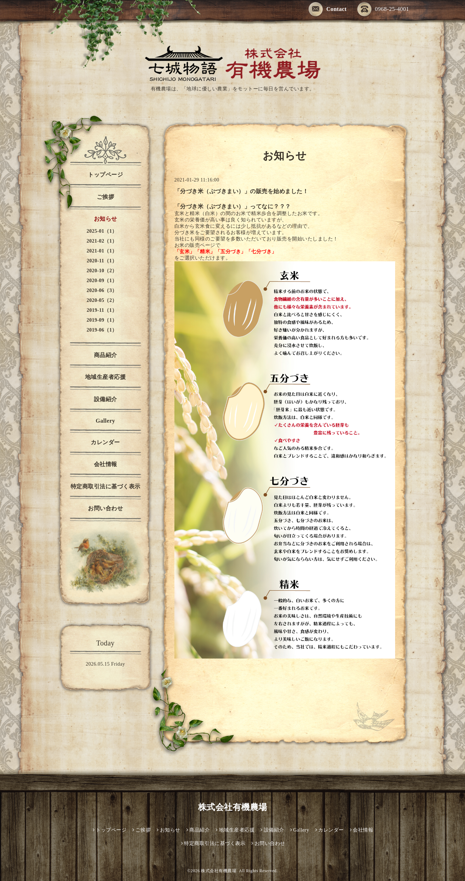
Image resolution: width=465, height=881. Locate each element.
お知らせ (105, 219)
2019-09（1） (102, 320)
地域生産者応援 (105, 377)
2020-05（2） (102, 300)
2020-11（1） (102, 260)
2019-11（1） (102, 310)
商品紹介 (105, 355)
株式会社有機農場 (232, 807)
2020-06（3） (102, 290)
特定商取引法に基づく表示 (106, 486)
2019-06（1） (102, 330)
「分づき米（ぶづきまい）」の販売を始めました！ (241, 191)
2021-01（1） (102, 251)
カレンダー (105, 442)
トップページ (105, 175)
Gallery (105, 421)
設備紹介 (105, 399)
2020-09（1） (102, 280)
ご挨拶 (105, 197)
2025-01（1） (102, 231)
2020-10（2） (102, 270)
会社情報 (105, 464)
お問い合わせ (105, 508)
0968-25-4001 (383, 9)
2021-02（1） (102, 241)
